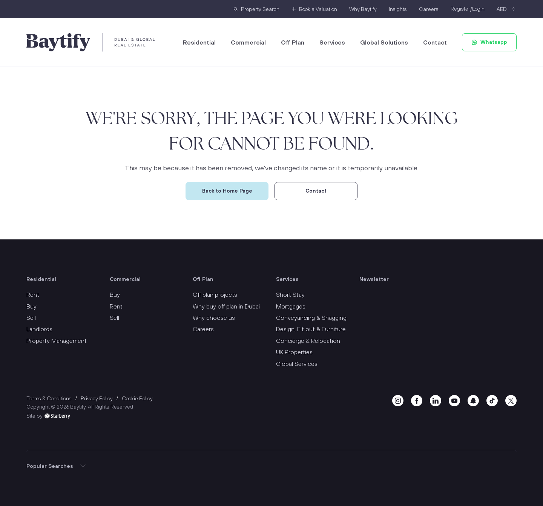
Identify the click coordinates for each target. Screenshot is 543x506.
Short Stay (290, 294)
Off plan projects (215, 294)
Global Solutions (384, 42)
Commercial (248, 42)
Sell (31, 317)
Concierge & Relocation (308, 340)
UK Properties (294, 352)
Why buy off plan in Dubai (226, 306)
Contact (435, 42)
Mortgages (290, 306)
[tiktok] (492, 400)
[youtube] (454, 400)
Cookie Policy (137, 398)
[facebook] (416, 400)
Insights (398, 9)
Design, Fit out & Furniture (311, 329)
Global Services (297, 363)
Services (332, 42)
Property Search (260, 9)
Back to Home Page (227, 190)
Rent (32, 294)
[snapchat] (473, 400)
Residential (199, 42)
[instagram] (397, 400)
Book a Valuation (318, 9)
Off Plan (292, 42)
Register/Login (468, 8)
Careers (429, 9)
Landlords (39, 329)
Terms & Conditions (49, 398)
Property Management (56, 340)
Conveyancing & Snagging (311, 317)
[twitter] (511, 400)
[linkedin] (435, 400)
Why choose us (214, 317)
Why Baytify (363, 9)
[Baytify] (90, 42)
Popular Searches (49, 466)
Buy (31, 306)
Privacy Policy (97, 398)
